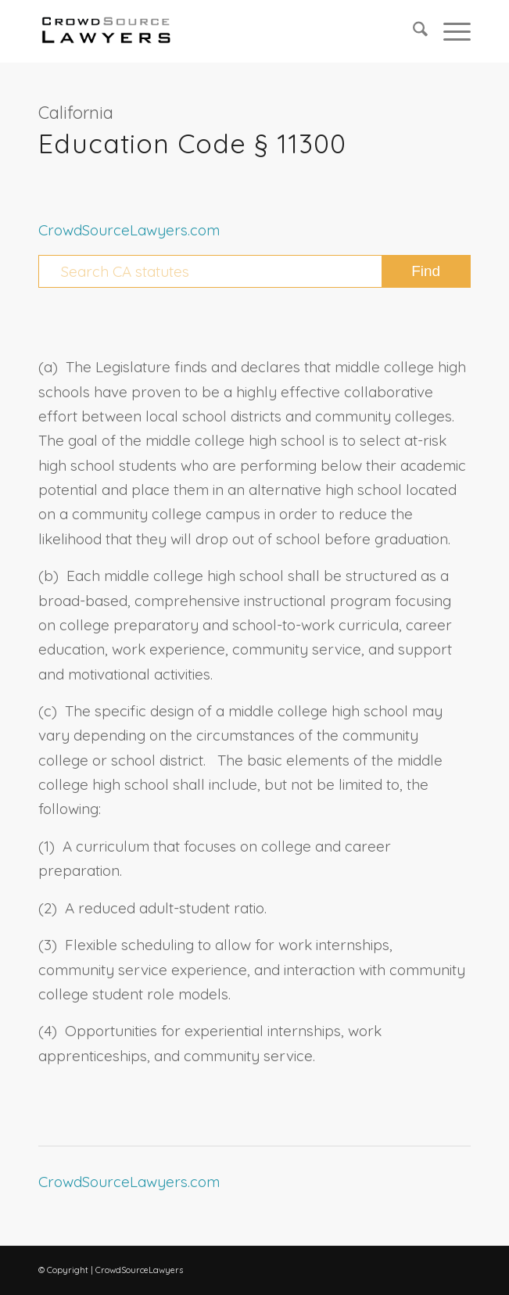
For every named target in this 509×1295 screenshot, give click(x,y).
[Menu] (449, 31)
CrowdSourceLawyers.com (129, 230)
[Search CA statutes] (254, 271)
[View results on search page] (426, 271)
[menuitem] (412, 31)
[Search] (412, 31)
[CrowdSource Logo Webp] (211, 31)
